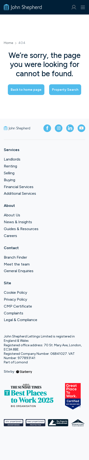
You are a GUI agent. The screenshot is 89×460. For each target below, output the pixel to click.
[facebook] (47, 128)
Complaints (13, 313)
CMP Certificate (18, 306)
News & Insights (18, 222)
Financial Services (18, 187)
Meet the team (17, 264)
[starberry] (24, 372)
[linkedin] (70, 128)
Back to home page (26, 90)
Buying (9, 180)
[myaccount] (74, 7)
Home (8, 43)
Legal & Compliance (20, 320)
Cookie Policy (15, 292)
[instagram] (58, 128)
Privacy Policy (15, 299)
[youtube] (81, 128)
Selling (9, 173)
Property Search (65, 90)
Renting (10, 166)
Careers (10, 235)
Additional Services (20, 193)
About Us (12, 215)
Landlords (12, 159)
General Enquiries (18, 271)
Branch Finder (15, 257)
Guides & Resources (21, 229)
